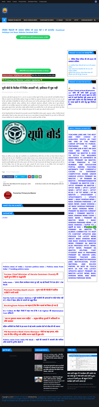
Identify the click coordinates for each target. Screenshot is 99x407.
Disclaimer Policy (32, 1)
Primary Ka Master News (13, 84)
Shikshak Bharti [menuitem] (87, 20)
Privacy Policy (22, 1)
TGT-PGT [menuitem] (68, 20)
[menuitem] (4, 20)
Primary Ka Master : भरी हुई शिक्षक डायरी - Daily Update (17, 75)
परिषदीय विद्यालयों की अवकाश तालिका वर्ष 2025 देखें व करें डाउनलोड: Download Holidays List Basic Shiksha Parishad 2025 (33, 31)
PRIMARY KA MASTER (21, 397)
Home (3, 1)
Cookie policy (43, 1)
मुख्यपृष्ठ (3, 84)
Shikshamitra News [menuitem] (47, 20)
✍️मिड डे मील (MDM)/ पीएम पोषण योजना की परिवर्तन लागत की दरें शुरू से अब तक (80, 73)
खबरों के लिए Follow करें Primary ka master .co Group (34, 70)
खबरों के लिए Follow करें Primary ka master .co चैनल (34, 37)
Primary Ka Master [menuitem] (14, 20)
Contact (15, 1)
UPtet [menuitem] (76, 20)
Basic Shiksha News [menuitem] (30, 20)
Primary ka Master (8, 92)
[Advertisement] (33, 53)
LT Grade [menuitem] (60, 20)
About (9, 1)
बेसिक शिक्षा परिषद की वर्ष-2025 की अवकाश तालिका (43, 75)
